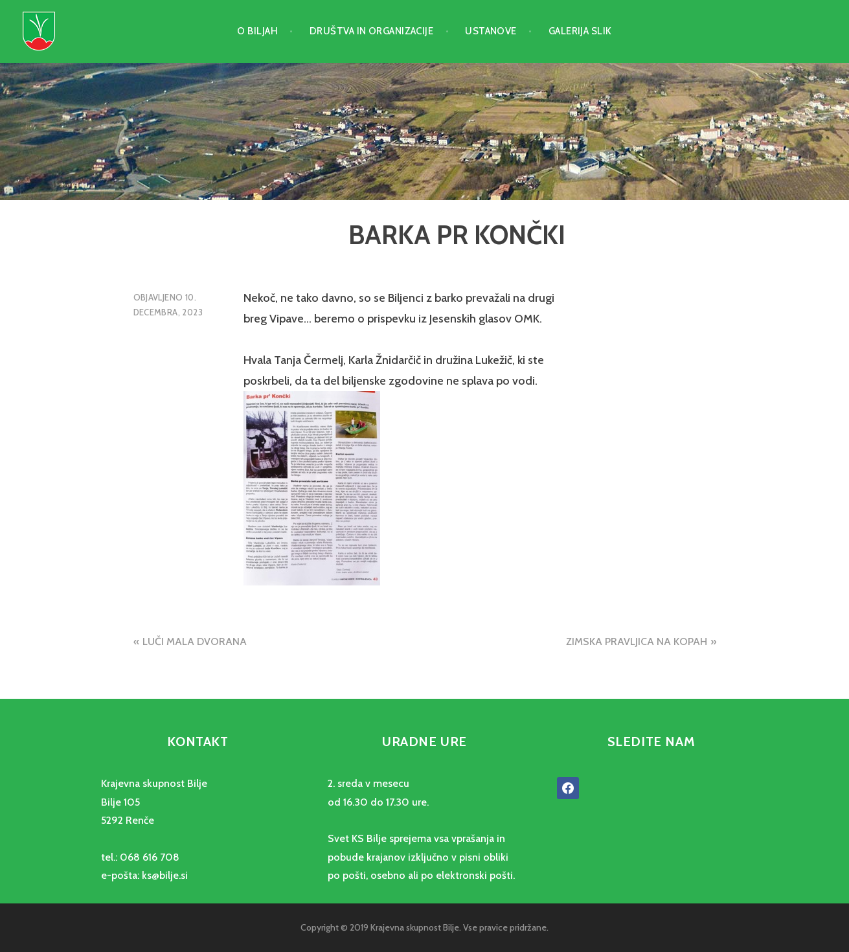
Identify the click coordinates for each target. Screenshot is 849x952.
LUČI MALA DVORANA (194, 641)
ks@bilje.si (165, 875)
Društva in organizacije (371, 31)
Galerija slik (580, 31)
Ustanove (491, 31)
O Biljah (257, 31)
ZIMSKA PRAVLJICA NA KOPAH (636, 641)
